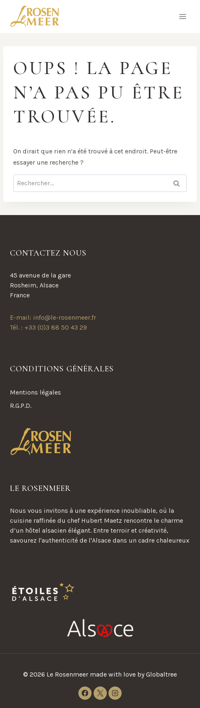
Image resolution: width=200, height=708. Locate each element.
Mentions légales (35, 392)
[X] (100, 693)
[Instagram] (115, 693)
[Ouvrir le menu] (182, 16)
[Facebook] (85, 693)
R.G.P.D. (20, 405)
